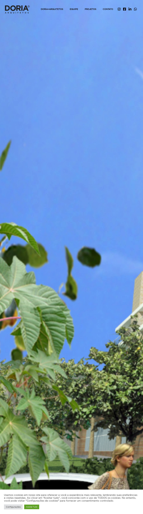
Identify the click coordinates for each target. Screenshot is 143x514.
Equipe (74, 9)
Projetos (90, 9)
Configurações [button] (13, 507)
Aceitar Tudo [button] (31, 507)
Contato (108, 9)
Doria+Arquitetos (52, 9)
